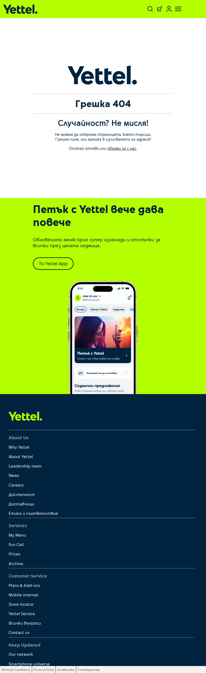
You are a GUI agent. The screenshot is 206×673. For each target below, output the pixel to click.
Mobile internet (24, 594)
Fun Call (16, 544)
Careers (16, 484)
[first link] (25, 416)
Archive (16, 563)
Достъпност (22, 494)
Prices (14, 553)
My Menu (17, 534)
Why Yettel (19, 446)
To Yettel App (53, 263)
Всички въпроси (25, 622)
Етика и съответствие (33, 513)
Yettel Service (22, 613)
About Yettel (21, 456)
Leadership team (25, 465)
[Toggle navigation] (175, 9)
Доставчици (21, 503)
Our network (21, 654)
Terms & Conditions (15, 669)
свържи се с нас (121, 148)
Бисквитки (66, 669)
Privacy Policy (43, 669)
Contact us (19, 632)
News (14, 475)
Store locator (21, 604)
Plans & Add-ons (24, 585)
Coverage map (88, 669)
